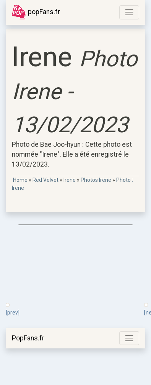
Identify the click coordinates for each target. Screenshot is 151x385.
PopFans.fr (28, 338)
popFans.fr (36, 12)
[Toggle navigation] (129, 12)
